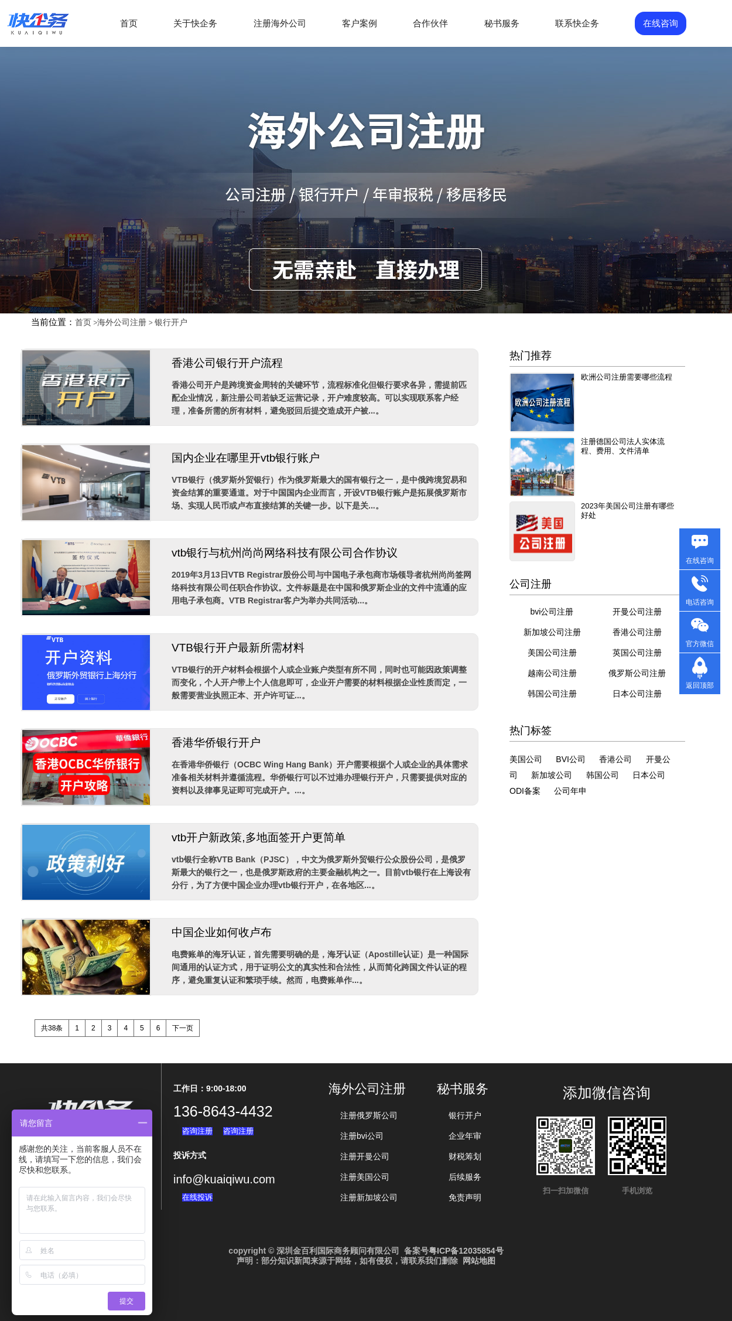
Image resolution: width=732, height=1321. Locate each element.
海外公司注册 (121, 322)
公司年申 (570, 791)
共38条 (52, 1028)
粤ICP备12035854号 (466, 1250)
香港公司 (615, 759)
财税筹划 (465, 1156)
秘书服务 (501, 23)
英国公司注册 (637, 652)
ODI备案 (525, 791)
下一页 (182, 1028)
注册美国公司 (364, 1177)
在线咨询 (660, 23)
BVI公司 (571, 759)
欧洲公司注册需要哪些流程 (626, 377)
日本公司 (648, 775)
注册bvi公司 (362, 1136)
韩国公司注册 (552, 693)
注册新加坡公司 (369, 1197)
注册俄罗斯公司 (369, 1115)
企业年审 (465, 1136)
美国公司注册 (552, 652)
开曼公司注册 (637, 611)
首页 (129, 23)
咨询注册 (197, 1131)
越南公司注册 (552, 673)
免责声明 (465, 1197)
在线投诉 (197, 1197)
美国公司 (525, 759)
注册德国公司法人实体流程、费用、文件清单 (623, 446)
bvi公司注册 (552, 611)
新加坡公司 (551, 775)
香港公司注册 (637, 632)
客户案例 (359, 23)
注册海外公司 (280, 23)
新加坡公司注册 (552, 632)
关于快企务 (195, 23)
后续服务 (465, 1177)
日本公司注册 (637, 693)
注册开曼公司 (364, 1156)
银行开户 (171, 322)
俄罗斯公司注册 (637, 673)
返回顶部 (700, 685)
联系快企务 (577, 23)
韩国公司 (602, 775)
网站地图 (479, 1260)
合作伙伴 (430, 23)
